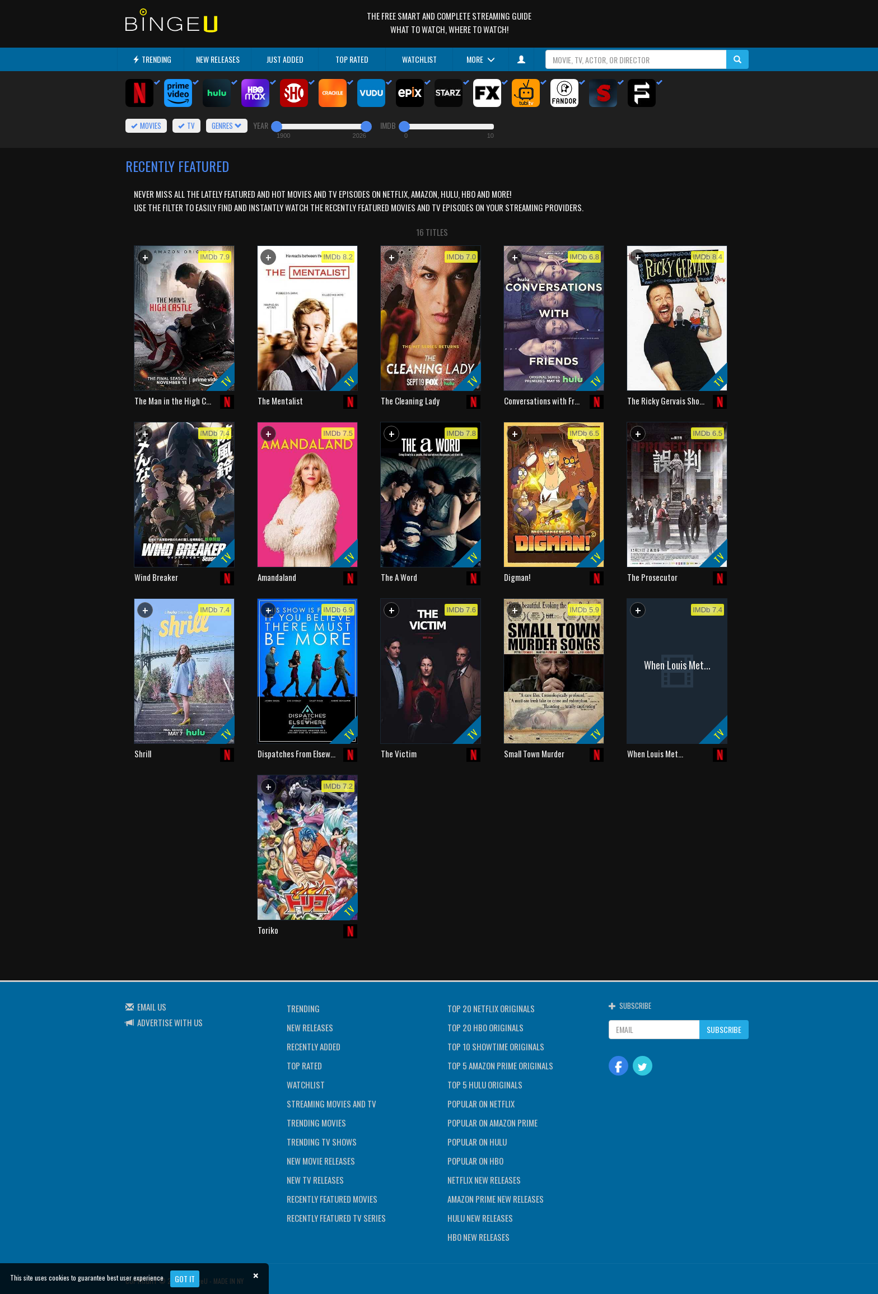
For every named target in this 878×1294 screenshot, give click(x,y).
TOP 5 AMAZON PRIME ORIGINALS (500, 1065)
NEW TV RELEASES (315, 1180)
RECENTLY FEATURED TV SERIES (336, 1218)
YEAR (260, 125)
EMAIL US (151, 1006)
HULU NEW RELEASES (480, 1218)
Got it (185, 1278)
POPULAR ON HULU (477, 1141)
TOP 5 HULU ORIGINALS (484, 1084)
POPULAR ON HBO (475, 1161)
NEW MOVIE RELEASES (321, 1161)
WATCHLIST (419, 59)
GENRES (227, 125)
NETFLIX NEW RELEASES (484, 1180)
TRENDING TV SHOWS (322, 1141)
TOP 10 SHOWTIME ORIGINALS (495, 1046)
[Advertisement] (184, 847)
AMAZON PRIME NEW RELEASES (495, 1199)
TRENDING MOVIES (316, 1122)
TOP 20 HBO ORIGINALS (485, 1027)
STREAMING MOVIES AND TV (331, 1103)
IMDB (388, 125)
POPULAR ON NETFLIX (481, 1103)
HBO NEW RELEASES (478, 1237)
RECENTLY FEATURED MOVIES (332, 1199)
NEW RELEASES (218, 59)
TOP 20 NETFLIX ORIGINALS (491, 1008)
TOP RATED (351, 59)
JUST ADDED (285, 59)
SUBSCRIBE (724, 1029)
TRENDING (151, 59)
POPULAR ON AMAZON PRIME (492, 1122)
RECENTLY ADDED (313, 1046)
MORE (480, 59)
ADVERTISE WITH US (170, 1022)
